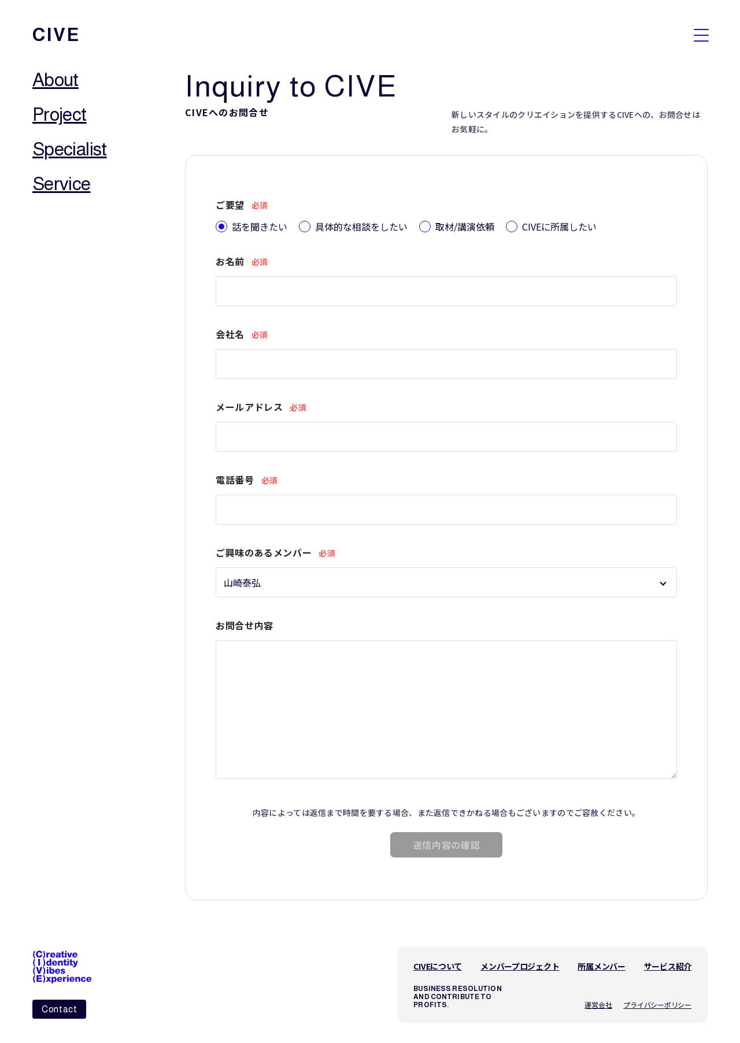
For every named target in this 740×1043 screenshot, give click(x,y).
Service (61, 183)
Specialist (69, 149)
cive (56, 34)
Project (59, 114)
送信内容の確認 (446, 841)
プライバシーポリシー (657, 1000)
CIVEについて (437, 962)
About (55, 79)
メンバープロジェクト (519, 962)
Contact (59, 1009)
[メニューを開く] (701, 34)
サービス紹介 (667, 962)
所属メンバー (601, 962)
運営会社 (598, 1000)
